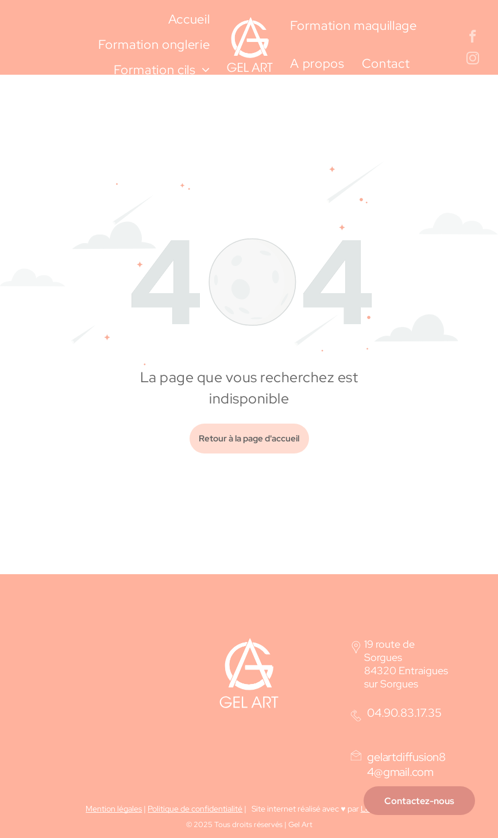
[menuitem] (189, 19)
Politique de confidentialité (195, 809)
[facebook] (473, 38)
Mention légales (114, 809)
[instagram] (473, 60)
